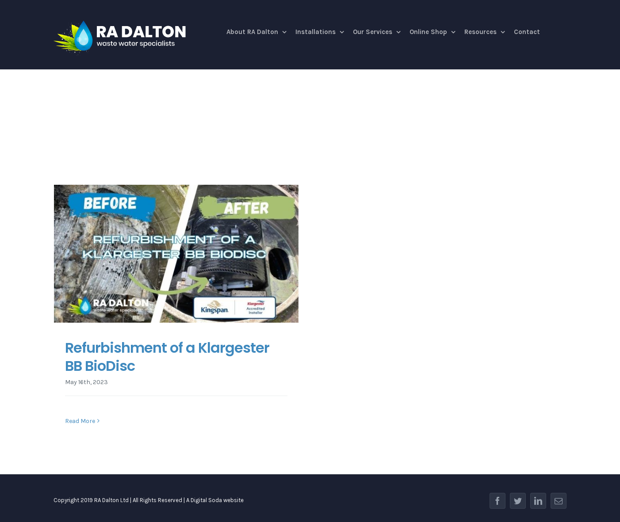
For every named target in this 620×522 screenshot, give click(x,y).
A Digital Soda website (215, 500)
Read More (80, 421)
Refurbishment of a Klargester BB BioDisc (167, 357)
